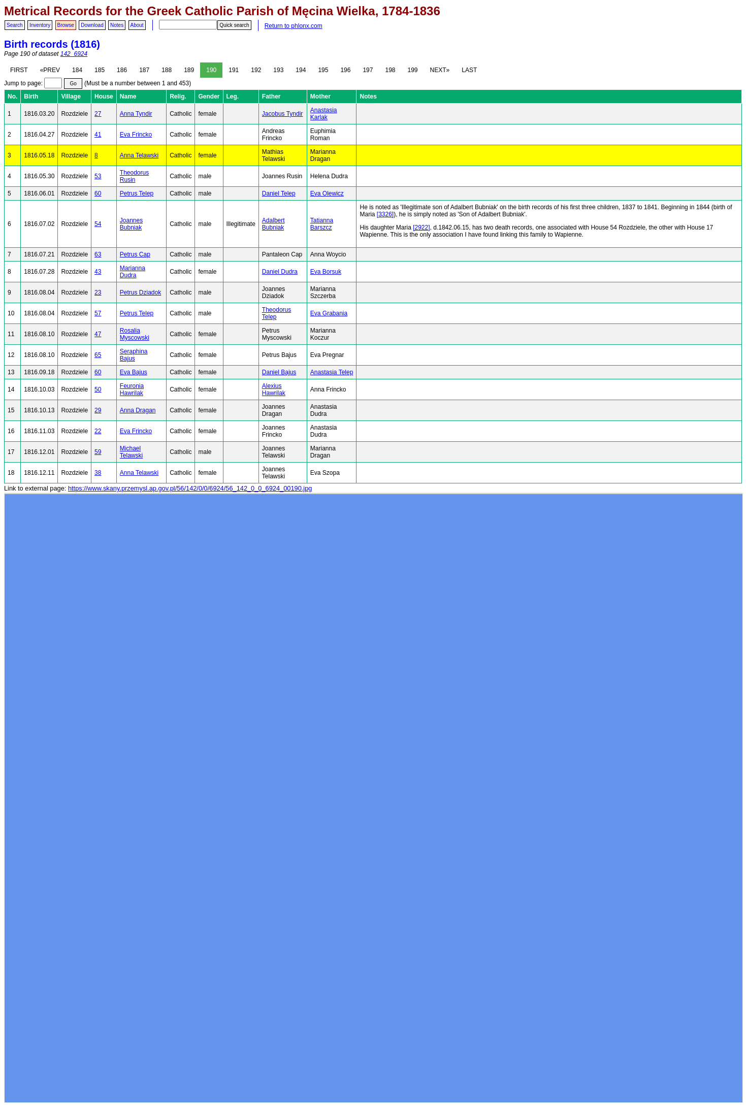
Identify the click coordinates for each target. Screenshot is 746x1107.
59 (97, 451)
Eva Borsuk (325, 271)
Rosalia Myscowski (134, 334)
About (137, 25)
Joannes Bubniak (131, 224)
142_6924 (73, 53)
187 (144, 70)
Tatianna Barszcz (321, 224)
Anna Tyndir (136, 113)
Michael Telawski (131, 452)
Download (92, 25)
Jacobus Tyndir (282, 113)
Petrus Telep (137, 193)
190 (211, 70)
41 (97, 134)
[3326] (385, 214)
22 (97, 431)
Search (15, 25)
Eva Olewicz (327, 193)
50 (97, 389)
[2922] (421, 227)
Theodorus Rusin (134, 176)
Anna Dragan (138, 410)
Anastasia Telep (331, 372)
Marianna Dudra (132, 272)
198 (390, 70)
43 (97, 271)
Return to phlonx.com (293, 25)
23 (97, 292)
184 (77, 70)
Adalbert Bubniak (273, 224)
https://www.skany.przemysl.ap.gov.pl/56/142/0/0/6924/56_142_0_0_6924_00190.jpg (190, 488)
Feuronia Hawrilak (132, 389)
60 (97, 193)
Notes (116, 25)
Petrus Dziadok (140, 292)
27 (97, 113)
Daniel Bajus (279, 372)
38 (97, 472)
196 (345, 70)
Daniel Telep (279, 193)
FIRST (19, 70)
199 (413, 70)
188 (166, 70)
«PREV (50, 70)
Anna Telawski (139, 155)
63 (97, 254)
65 (97, 355)
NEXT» (440, 70)
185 (99, 70)
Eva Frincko (136, 134)
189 (189, 70)
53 (97, 176)
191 (234, 70)
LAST (469, 70)
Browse (65, 25)
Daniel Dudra (280, 271)
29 (97, 410)
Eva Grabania (328, 313)
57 (97, 313)
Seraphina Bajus (134, 355)
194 (301, 70)
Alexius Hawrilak (273, 389)
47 (97, 334)
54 (97, 223)
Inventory (39, 25)
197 (368, 70)
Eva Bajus (133, 372)
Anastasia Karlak (323, 114)
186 (122, 70)
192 (256, 70)
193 (278, 70)
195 (323, 70)
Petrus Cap (135, 254)
